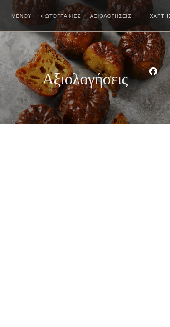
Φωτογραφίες (61, 16)
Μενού (21, 16)
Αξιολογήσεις (111, 16)
